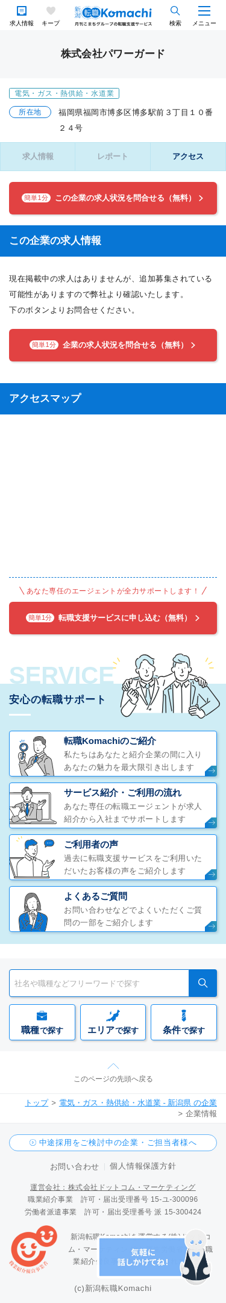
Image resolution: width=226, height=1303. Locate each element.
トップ (36, 1102)
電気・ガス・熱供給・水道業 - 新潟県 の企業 (138, 1102)
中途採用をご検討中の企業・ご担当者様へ (118, 1142)
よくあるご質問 (95, 896)
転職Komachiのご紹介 (110, 741)
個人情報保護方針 (143, 1165)
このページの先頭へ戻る (113, 1079)
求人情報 (22, 23)
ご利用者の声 (91, 844)
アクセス (188, 156)
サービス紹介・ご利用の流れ (122, 792)
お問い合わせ (75, 1166)
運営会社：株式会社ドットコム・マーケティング (113, 1187)
